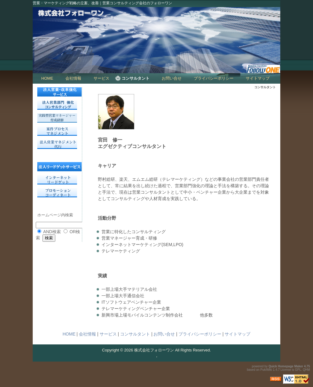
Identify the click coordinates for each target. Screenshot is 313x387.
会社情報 (73, 78)
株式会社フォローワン (154, 350)
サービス (101, 78)
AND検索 (52, 231)
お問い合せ (172, 78)
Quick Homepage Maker (285, 366)
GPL (298, 369)
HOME (47, 78)
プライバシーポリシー (214, 78)
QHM (306, 369)
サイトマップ (258, 78)
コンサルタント (135, 78)
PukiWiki (266, 369)
